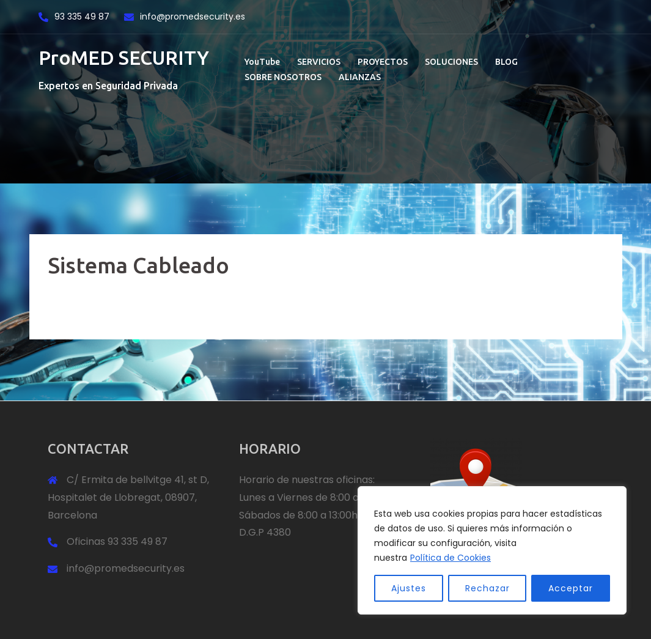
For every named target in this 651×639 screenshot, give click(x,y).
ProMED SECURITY (124, 57)
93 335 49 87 (83, 16)
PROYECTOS (383, 62)
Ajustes (408, 588)
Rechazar (487, 588)
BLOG (506, 62)
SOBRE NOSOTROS (283, 77)
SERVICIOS (318, 62)
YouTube (262, 62)
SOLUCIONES (451, 62)
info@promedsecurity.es (192, 16)
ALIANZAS (360, 77)
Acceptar (570, 588)
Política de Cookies (450, 558)
